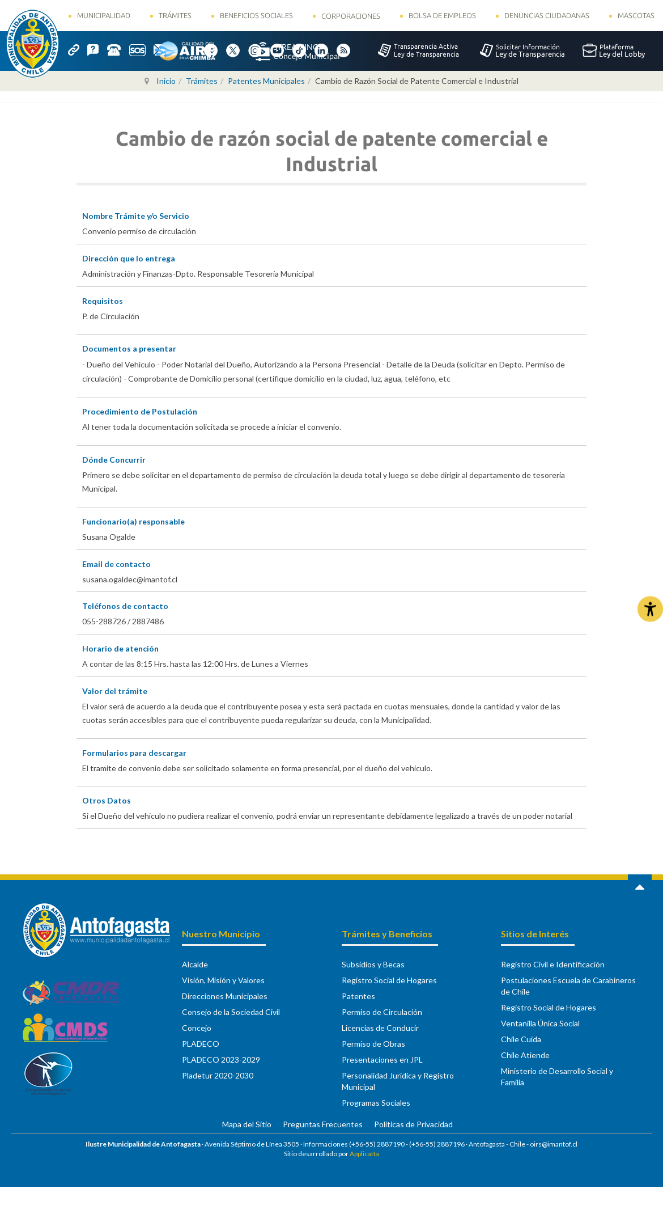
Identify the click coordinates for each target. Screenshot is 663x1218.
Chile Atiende (525, 1055)
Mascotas (636, 15)
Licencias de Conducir (380, 1028)
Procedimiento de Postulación (139, 411)
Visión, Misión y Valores (223, 980)
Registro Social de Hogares (389, 980)
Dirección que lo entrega (128, 258)
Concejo (196, 1028)
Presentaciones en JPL (382, 1059)
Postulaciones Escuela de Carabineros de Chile (568, 985)
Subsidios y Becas (373, 964)
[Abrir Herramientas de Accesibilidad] (650, 609)
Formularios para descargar (134, 753)
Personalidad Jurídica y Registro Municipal (398, 1081)
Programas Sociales (376, 1102)
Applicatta (364, 1153)
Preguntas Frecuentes (323, 1124)
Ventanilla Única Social (540, 1023)
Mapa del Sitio (246, 1124)
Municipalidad (103, 15)
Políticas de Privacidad (413, 1124)
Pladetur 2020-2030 (217, 1075)
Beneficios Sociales (256, 15)
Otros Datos (106, 800)
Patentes (358, 996)
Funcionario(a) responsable (133, 521)
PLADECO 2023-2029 (221, 1059)
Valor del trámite (114, 691)
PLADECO (200, 1043)
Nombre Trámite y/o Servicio (135, 216)
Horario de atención (120, 648)
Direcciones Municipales (224, 996)
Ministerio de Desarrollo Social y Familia (557, 1076)
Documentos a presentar (129, 348)
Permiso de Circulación (382, 1012)
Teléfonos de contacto (125, 606)
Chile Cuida (521, 1039)
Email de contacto (116, 564)
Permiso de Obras (373, 1043)
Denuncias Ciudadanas (546, 15)
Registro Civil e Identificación (553, 964)
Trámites (175, 15)
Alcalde (195, 964)
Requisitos (102, 301)
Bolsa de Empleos (442, 15)
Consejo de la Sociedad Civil (231, 1012)
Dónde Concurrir (114, 459)
